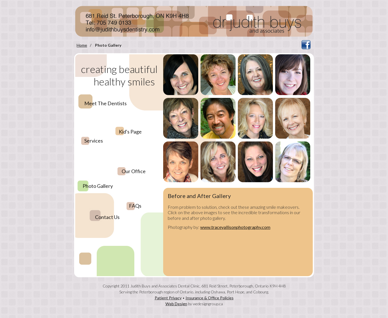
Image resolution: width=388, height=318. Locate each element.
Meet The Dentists (105, 103)
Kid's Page (130, 131)
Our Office (134, 171)
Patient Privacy (168, 297)
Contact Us (107, 217)
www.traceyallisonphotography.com (235, 227)
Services (93, 140)
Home (82, 45)
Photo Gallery (98, 186)
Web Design (176, 303)
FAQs (135, 206)
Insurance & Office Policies (210, 297)
